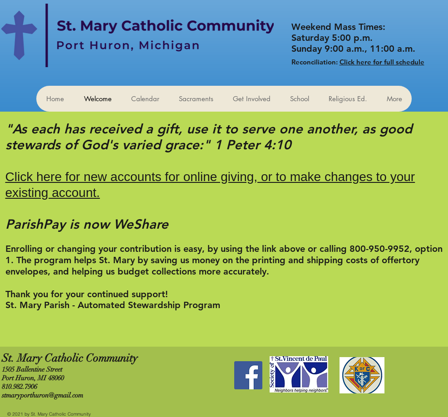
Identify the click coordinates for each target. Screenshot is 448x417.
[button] (251, 99)
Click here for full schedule (382, 62)
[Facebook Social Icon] (248, 375)
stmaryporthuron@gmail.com (42, 395)
